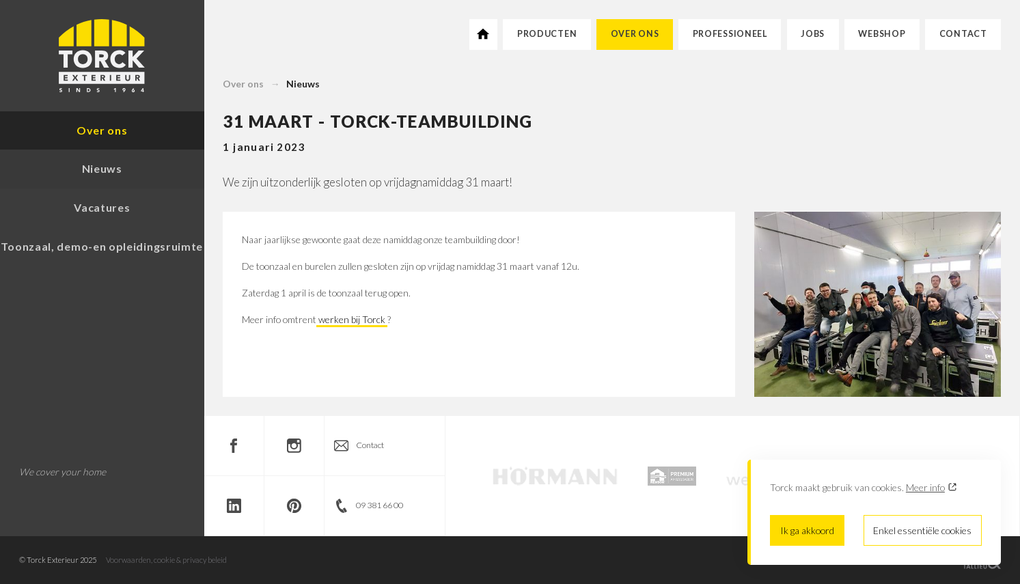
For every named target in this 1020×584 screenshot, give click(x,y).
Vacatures (102, 207)
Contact (963, 34)
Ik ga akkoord (807, 530)
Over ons (635, 34)
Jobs (813, 34)
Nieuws (303, 83)
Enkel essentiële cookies (922, 530)
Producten (547, 34)
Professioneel (730, 34)
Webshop (881, 34)
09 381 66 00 (379, 505)
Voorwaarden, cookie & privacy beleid (166, 559)
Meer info (925, 487)
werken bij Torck (351, 319)
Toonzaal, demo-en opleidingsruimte (102, 246)
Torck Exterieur (102, 55)
